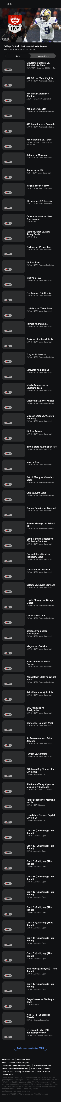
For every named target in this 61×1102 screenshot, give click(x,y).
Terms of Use (8, 1059)
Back (7, 4)
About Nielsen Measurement (15, 1068)
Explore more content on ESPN (30, 1048)
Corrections (7, 1074)
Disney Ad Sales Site (24, 1071)
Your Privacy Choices (40, 1068)
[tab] (18, 55)
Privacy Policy (23, 1059)
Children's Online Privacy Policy (16, 1065)
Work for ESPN (43, 1071)
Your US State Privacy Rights (15, 1062)
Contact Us (7, 1071)
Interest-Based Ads (42, 1065)
